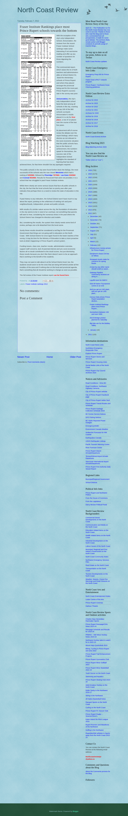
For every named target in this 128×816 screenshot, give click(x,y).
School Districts (91, 482)
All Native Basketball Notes (96, 699)
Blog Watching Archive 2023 (96, 147)
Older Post (75, 357)
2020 (90, 185)
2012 (90, 213)
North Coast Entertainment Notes (98, 596)
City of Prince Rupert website (96, 391)
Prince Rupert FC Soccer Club (97, 711)
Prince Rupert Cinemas (94, 603)
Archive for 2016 (92, 126)
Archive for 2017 (92, 123)
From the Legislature (93, 501)
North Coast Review (47, 10)
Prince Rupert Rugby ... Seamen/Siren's (94, 715)
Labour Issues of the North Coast (98, 546)
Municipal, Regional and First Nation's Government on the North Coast (96, 551)
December (94, 216)
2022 (90, 177)
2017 (90, 195)
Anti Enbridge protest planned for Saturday (98, 319)
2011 (90, 334)
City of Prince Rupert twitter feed (98, 400)
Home (50, 357)
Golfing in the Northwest (95, 730)
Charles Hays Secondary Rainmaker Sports (95, 620)
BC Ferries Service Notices (96, 414)
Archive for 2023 (92, 103)
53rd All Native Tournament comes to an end (100, 285)
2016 (90, 199)
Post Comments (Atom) (36, 362)
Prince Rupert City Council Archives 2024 (95, 372)
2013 (90, 210)
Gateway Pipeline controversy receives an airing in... (99, 274)
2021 (90, 181)
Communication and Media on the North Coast (97, 526)
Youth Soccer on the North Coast (98, 673)
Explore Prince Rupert (94, 353)
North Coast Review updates (96, 61)
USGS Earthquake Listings (96, 441)
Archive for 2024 (92, 100)
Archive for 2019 (92, 116)
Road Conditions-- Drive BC (96, 383)
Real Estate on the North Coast (97, 565)
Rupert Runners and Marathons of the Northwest (97, 726)
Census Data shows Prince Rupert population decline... (100, 299)
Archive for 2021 (92, 110)
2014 (90, 206)
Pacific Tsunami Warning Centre (97, 444)
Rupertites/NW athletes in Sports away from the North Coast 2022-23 (98, 735)
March (92, 241)
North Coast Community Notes (97, 557)
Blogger (75, 811)
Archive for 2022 (92, 107)
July (92, 234)
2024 (90, 170)
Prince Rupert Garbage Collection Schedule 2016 (95, 410)
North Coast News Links (95, 345)
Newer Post (23, 357)
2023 (90, 174)
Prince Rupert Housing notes (96, 362)
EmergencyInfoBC (92, 426)
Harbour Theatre (92, 606)
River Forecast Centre (94, 448)
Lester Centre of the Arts (95, 599)
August (93, 231)
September (94, 227)
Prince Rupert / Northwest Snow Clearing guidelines (97, 86)
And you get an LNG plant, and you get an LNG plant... (99, 291)
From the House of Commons (97, 498)
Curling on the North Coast (95, 707)
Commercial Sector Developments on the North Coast (96, 520)
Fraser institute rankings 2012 (37, 284)
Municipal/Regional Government (97, 479)
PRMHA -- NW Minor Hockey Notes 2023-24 (96, 636)
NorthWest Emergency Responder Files (94, 349)
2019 (90, 188)
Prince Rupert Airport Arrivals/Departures (93, 452)
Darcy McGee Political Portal (96, 505)
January (93, 330)
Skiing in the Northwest (94, 696)
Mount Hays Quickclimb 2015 (96, 645)
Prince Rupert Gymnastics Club (97, 659)
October (93, 223)
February (93, 245)
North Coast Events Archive (96, 137)
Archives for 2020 (92, 113)
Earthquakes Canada (93, 438)
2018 (90, 192)
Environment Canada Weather (97, 429)
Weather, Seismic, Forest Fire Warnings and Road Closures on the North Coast (98, 581)
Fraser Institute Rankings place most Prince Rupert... (99, 306)
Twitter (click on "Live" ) (94, 160)
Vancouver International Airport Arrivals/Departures (97, 463)
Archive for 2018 (92, 120)
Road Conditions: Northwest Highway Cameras (96, 387)
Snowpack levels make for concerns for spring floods (99, 261)
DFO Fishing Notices (93, 417)
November (94, 220)
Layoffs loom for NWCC (98, 280)
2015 (90, 202)
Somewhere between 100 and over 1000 (99, 313)
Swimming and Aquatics (94, 676)
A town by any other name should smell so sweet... (99, 268)
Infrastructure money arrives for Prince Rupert (100, 249)
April (92, 238)
